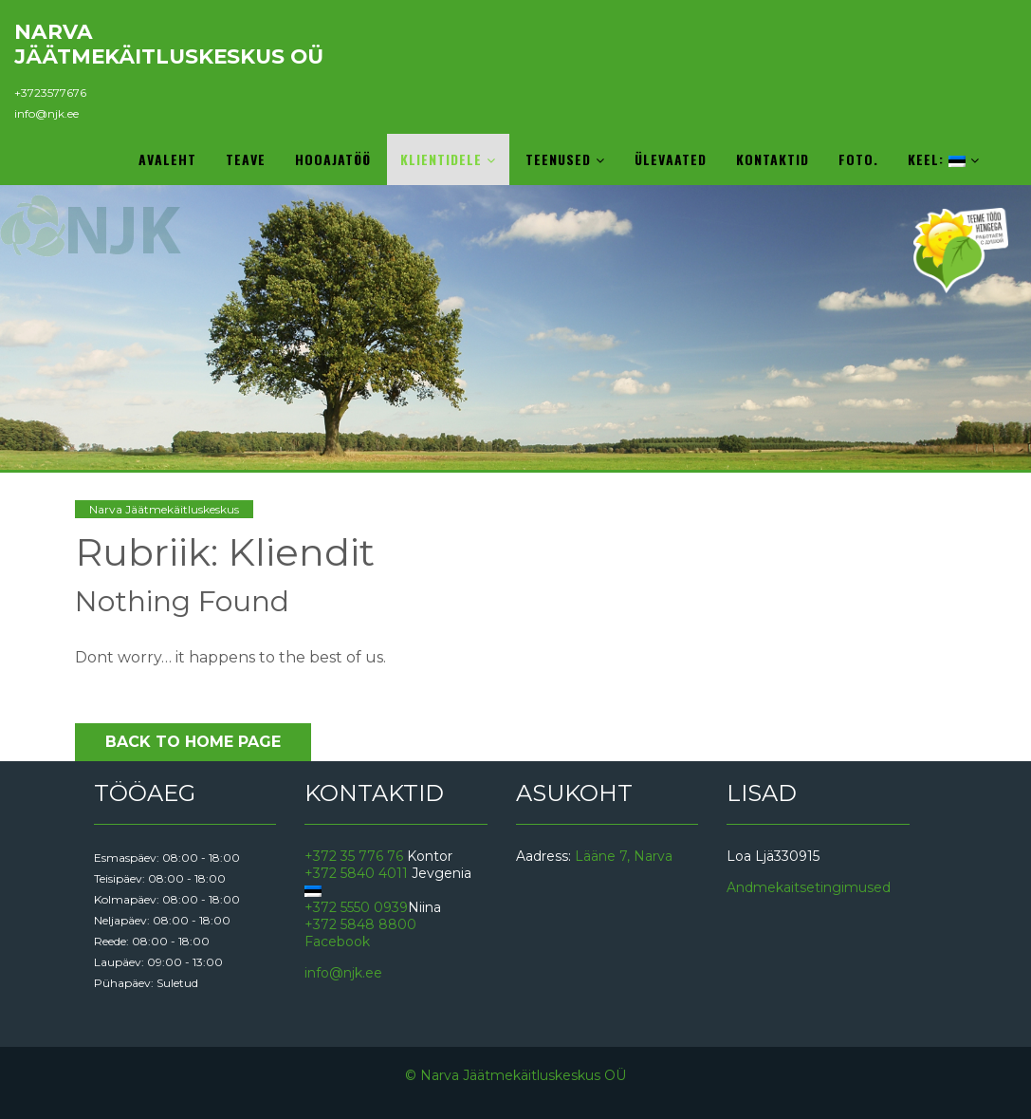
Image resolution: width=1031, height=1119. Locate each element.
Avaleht (167, 159)
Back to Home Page (193, 742)
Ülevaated (671, 159)
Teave (246, 159)
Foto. (858, 159)
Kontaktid (772, 159)
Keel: (944, 159)
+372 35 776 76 (353, 856)
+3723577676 (50, 92)
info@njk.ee (46, 113)
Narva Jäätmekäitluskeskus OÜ (168, 43)
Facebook (337, 941)
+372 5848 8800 (360, 924)
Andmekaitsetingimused (809, 887)
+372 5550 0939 (356, 907)
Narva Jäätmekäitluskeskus (164, 509)
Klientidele (448, 159)
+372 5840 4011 (356, 873)
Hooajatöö (333, 159)
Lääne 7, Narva (623, 856)
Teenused (565, 159)
